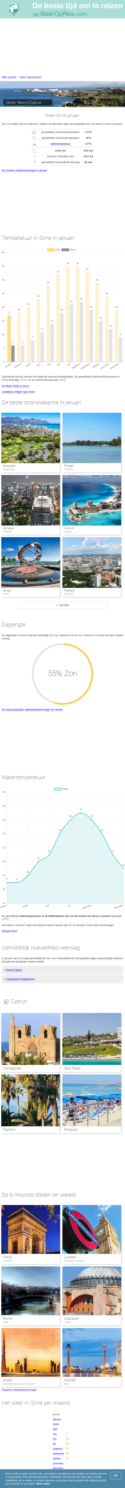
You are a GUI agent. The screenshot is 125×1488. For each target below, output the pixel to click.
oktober (57, 1458)
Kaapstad (9, 466)
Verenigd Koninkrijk (74, 1260)
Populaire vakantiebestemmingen (19, 1389)
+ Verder (62, 605)
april (55, 1429)
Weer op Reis (9, 77)
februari (57, 1419)
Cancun (69, 528)
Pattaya (69, 590)
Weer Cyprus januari (31, 77)
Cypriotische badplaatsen (20, 979)
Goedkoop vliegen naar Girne (18, 391)
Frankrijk (7, 1260)
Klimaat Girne (9, 930)
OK (115, 1475)
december (58, 1468)
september (58, 1453)
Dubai (7, 1380)
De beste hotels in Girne (15, 385)
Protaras (71, 1129)
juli (54, 1443)
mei (55, 1433)
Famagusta (12, 1068)
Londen (70, 1257)
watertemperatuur (61, 143)
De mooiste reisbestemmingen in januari (24, 170)
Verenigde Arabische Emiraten (18, 1383)
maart (56, 1424)
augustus (57, 1448)
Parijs (7, 1257)
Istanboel (71, 1318)
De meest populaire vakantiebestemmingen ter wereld (32, 709)
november (58, 1463)
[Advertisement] (62, 47)
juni (54, 1438)
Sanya (7, 590)
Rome (8, 1318)
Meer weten (43, 1483)
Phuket (68, 466)
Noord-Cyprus (14, 969)
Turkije (67, 1322)
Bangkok (8, 528)
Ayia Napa (72, 1068)
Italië (5, 1322)
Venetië (70, 1380)
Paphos (9, 1129)
